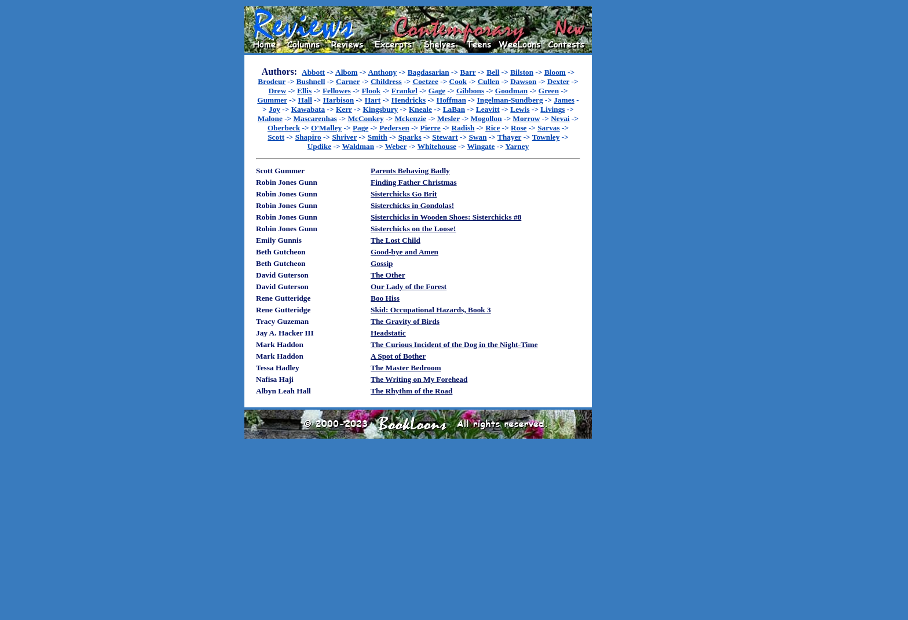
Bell (492, 72)
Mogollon (486, 118)
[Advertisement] (629, 180)
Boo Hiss (385, 298)
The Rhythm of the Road (411, 390)
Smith (377, 137)
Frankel (404, 90)
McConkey (366, 118)
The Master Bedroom (406, 367)
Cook (458, 81)
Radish (463, 127)
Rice (492, 127)
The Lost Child (395, 240)
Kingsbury (380, 109)
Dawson (523, 81)
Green (549, 90)
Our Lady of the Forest (408, 286)
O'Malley (326, 127)
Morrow (526, 118)
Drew (277, 90)
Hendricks (408, 100)
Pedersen (394, 127)
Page (360, 127)
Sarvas (548, 127)
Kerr (344, 109)
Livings (552, 109)
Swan (477, 137)
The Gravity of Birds (405, 321)
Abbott (313, 72)
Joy (274, 109)
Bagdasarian (428, 72)
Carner (348, 81)
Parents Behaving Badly (410, 170)
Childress (386, 81)
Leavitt (488, 109)
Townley (546, 137)
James (564, 100)
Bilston (521, 72)
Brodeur (271, 81)
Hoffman (451, 100)
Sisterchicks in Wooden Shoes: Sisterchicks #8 (446, 217)
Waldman (358, 146)
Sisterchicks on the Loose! (413, 228)
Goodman (511, 90)
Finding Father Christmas (414, 182)
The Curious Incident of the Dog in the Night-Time (454, 344)
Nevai (560, 118)
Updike (319, 146)
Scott (276, 137)
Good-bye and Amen (404, 251)
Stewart (444, 137)
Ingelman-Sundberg (510, 100)
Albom (346, 72)
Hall (305, 100)
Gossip (382, 263)
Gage (437, 90)
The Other (388, 275)
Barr (467, 72)
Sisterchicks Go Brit (404, 193)
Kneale (420, 109)
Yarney (517, 146)
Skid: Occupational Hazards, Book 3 (431, 309)
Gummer (272, 100)
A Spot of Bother (398, 356)
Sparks (410, 137)
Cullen (489, 81)
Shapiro (308, 137)
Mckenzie (410, 118)
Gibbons (470, 90)
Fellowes (337, 90)
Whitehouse (437, 146)
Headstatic (388, 333)
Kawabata (308, 109)
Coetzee (425, 81)
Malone (270, 118)
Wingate (481, 146)
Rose (518, 127)
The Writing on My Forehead (419, 379)
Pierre (430, 127)
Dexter (558, 81)
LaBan (454, 109)
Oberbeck (284, 127)
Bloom (555, 72)
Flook (370, 90)
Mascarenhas (315, 118)
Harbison (338, 100)
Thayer (509, 137)
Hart (372, 100)
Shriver (344, 137)
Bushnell (310, 81)
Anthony (382, 72)
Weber (396, 146)
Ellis (304, 90)
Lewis (519, 109)
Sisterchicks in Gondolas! (412, 205)
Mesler (448, 118)
